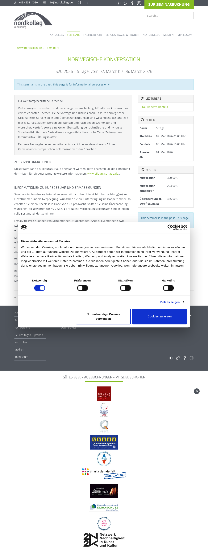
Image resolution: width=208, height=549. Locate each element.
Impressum (21, 357)
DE (87, 3)
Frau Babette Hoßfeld (154, 107)
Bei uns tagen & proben (29, 335)
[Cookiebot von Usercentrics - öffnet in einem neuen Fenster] (170, 227)
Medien (19, 349)
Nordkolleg (21, 342)
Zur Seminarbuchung (169, 4)
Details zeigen (170, 302)
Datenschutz (68, 327)
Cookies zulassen (160, 316)
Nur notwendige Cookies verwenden (103, 316)
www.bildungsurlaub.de (102, 173)
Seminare (53, 48)
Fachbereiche (23, 327)
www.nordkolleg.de (29, 48)
